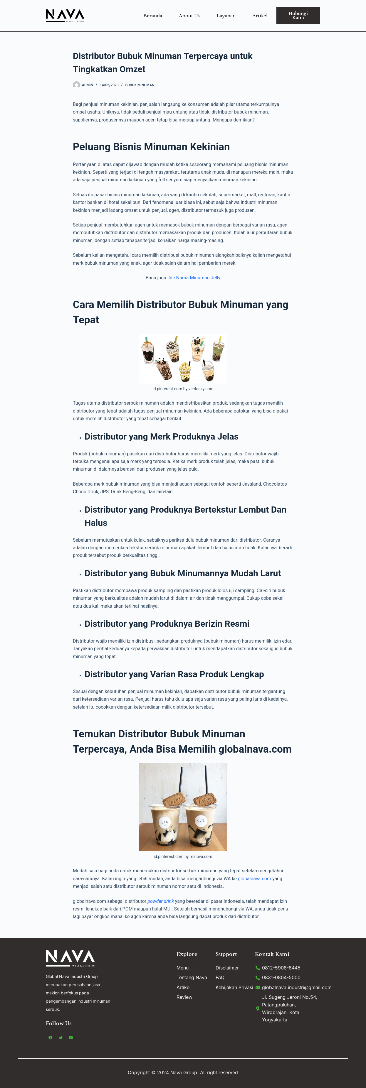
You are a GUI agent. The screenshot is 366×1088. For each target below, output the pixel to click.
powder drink (161, 901)
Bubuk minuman (139, 85)
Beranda (152, 15)
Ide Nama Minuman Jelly (193, 278)
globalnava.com (254, 878)
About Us (189, 15)
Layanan (226, 15)
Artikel (260, 15)
